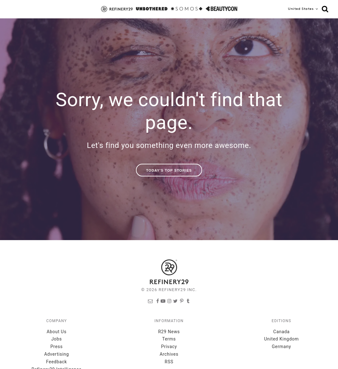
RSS (169, 361)
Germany (281, 346)
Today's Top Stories (169, 170)
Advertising (56, 354)
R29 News (169, 331)
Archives (169, 354)
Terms (169, 338)
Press (56, 346)
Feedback (56, 361)
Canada (281, 331)
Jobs (56, 338)
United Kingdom (281, 338)
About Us (57, 331)
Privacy (169, 346)
